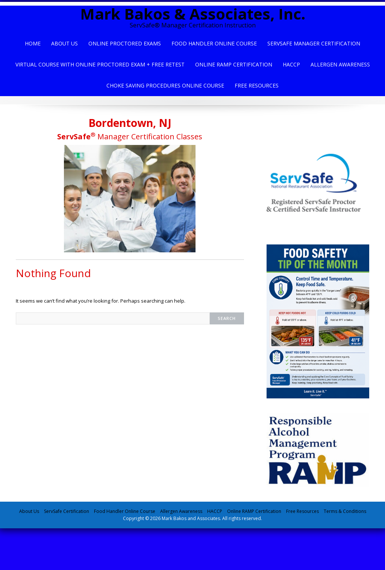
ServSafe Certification (66, 511)
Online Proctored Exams (124, 43)
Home (33, 43)
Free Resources (257, 85)
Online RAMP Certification (254, 511)
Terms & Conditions (345, 511)
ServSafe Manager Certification (313, 43)
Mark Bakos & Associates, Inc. (192, 13)
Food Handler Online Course (214, 43)
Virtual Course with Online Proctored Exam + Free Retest (100, 64)
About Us (64, 43)
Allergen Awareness (340, 64)
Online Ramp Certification (233, 64)
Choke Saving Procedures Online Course (165, 85)
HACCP (291, 64)
